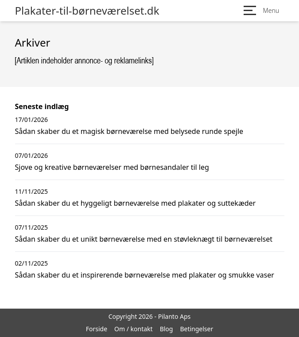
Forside (96, 329)
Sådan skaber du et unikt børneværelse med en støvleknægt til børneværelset (144, 239)
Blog (166, 329)
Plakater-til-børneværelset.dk (87, 11)
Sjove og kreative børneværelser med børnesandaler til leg (112, 167)
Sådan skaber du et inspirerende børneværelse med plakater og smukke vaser (144, 275)
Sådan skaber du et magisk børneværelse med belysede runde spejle (129, 131)
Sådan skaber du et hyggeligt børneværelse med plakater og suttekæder (135, 203)
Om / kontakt (133, 329)
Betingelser (196, 329)
